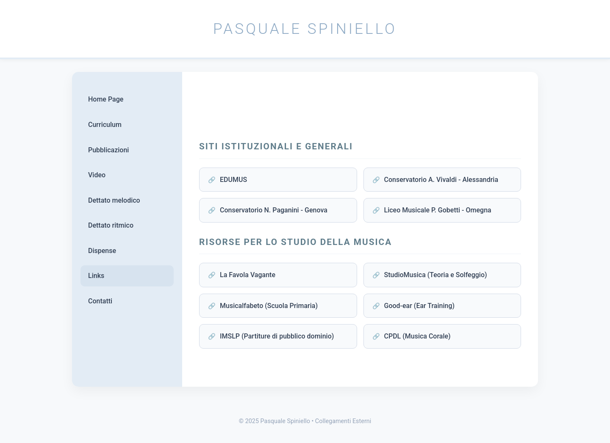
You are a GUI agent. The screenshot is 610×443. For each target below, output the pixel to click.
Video (96, 175)
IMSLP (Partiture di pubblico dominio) (277, 336)
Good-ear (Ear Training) (419, 306)
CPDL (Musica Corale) (417, 336)
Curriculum (105, 125)
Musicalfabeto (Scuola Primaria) (269, 306)
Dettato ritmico (110, 225)
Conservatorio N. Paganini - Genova (273, 210)
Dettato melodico (114, 200)
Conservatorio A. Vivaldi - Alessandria (441, 180)
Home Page (105, 99)
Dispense (102, 251)
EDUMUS (233, 180)
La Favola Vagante (247, 275)
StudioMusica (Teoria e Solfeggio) (435, 275)
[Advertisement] (360, 108)
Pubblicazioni (108, 150)
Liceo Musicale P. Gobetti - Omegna (437, 210)
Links (96, 276)
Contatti (100, 301)
